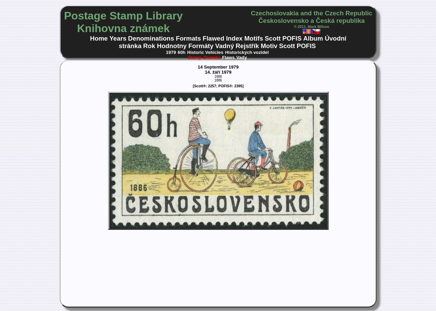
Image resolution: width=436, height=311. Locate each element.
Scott (273, 38)
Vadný (224, 45)
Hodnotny (172, 45)
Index (234, 38)
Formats (188, 38)
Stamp (195, 57)
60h (182, 52)
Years (117, 38)
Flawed (213, 38)
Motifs (253, 38)
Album (313, 38)
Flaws (228, 57)
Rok (149, 45)
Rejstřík (247, 45)
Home (99, 38)
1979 (171, 52)
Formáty (201, 45)
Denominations (151, 38)
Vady (241, 57)
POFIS (291, 38)
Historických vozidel (247, 52)
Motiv (269, 45)
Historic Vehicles (205, 52)
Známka (211, 57)
